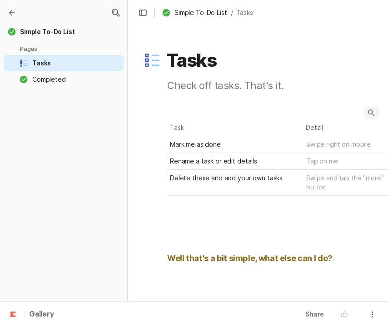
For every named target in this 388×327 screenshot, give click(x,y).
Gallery (41, 314)
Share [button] (314, 314)
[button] (115, 12)
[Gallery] (11, 12)
